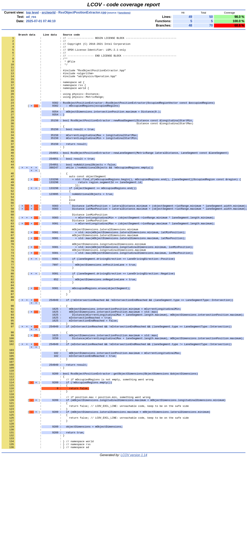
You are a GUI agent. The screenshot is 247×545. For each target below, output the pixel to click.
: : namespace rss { (44, 95)
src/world (48, 12)
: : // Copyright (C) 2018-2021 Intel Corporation (66, 46)
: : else (38, 233)
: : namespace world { (45, 99)
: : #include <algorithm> (48, 81)
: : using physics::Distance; (51, 106)
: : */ (34, 71)
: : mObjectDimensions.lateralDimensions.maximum (70, 276)
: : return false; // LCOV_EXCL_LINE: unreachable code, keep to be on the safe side (95, 480)
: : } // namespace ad (45, 530)
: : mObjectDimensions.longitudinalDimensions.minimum (74, 286)
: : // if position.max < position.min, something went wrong (76, 470)
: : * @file (38, 67)
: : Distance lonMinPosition (54, 251)
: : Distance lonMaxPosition (54, 258)
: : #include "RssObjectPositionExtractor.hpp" (64, 78)
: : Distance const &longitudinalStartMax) (97, 141)
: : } (33, 170)
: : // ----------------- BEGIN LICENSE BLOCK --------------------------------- (89, 39)
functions (124, 12)
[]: (61, 120)
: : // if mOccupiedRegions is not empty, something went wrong (77, 449)
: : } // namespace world (48, 523)
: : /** (34, 64)
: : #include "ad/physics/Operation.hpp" (59, 85)
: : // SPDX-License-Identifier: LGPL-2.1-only (64, 53)
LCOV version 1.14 (134, 538)
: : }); (41, 215)
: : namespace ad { (43, 92)
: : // (34, 42)
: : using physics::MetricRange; (53, 109)
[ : (77, 194)
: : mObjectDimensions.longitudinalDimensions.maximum (74, 293)
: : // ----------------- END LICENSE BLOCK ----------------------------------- (89, 60)
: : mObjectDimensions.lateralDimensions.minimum (70, 268)
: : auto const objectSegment (54, 205)
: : (32, 74)
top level (32, 12)
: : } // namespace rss (46, 526)
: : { (33, 124)
